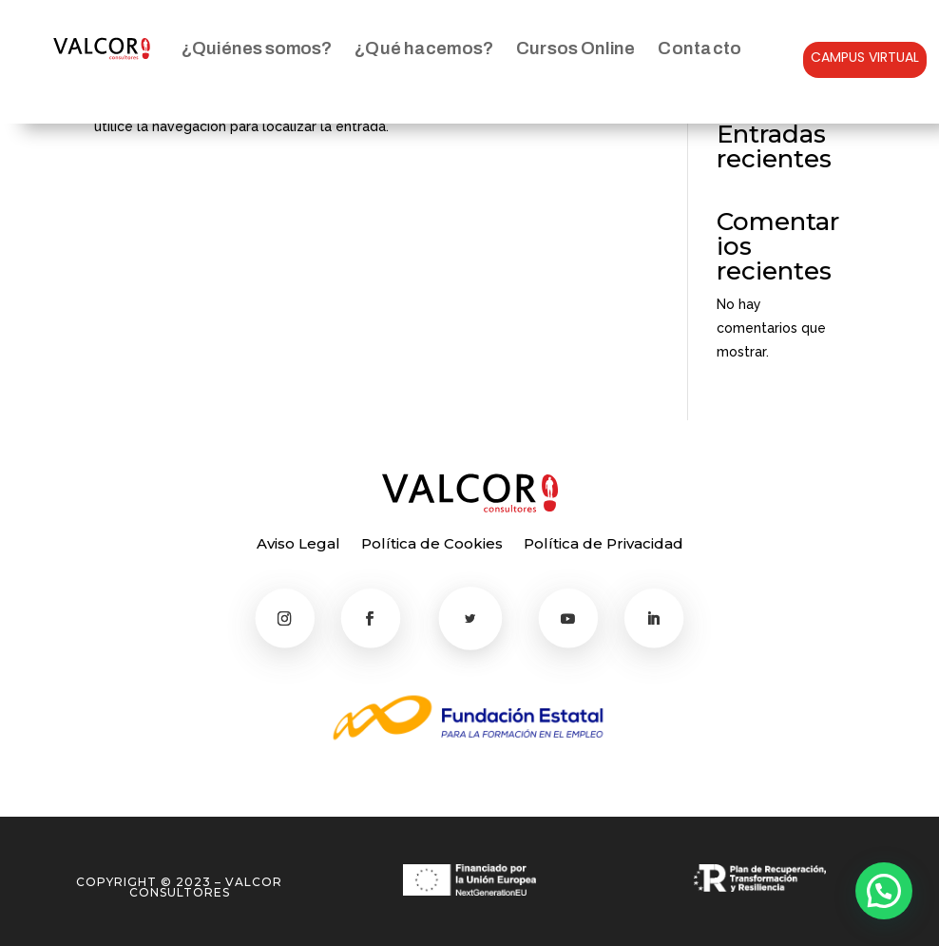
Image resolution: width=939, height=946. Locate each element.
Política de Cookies (432, 544)
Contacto (699, 48)
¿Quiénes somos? (257, 48)
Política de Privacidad (603, 544)
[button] (883, 890)
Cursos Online (575, 48)
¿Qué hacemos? (423, 48)
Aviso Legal (298, 544)
